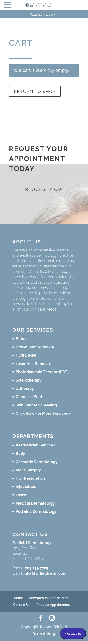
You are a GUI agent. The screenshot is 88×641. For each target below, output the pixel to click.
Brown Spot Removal (35, 347)
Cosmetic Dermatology (36, 462)
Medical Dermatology (35, 503)
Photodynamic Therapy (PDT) (42, 372)
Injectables (26, 486)
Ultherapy (25, 388)
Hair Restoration (30, 478)
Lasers (21, 495)
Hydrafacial (26, 355)
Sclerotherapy (29, 380)
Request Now (44, 189)
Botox (21, 339)
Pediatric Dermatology (36, 511)
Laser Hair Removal (33, 364)
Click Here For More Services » (43, 413)
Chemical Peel (29, 396)
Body (20, 453)
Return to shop (35, 91)
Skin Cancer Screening (36, 405)
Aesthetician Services (35, 445)
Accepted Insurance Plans (49, 598)
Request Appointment (53, 605)
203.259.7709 (36, 568)
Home (18, 598)
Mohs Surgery (28, 470)
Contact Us (21, 605)
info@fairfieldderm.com (45, 573)
